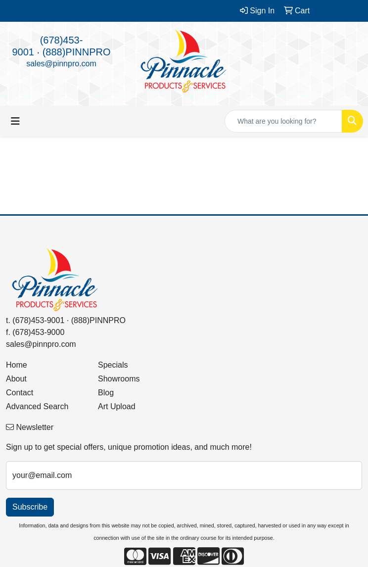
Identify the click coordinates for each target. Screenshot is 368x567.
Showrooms (118, 379)
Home (16, 365)
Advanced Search (37, 406)
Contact (19, 392)
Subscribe (29, 507)
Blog (106, 392)
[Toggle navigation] (15, 121)
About (16, 379)
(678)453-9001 (38, 320)
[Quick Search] (283, 121)
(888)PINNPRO (77, 52)
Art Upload (117, 406)
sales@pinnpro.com (61, 63)
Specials (113, 365)
